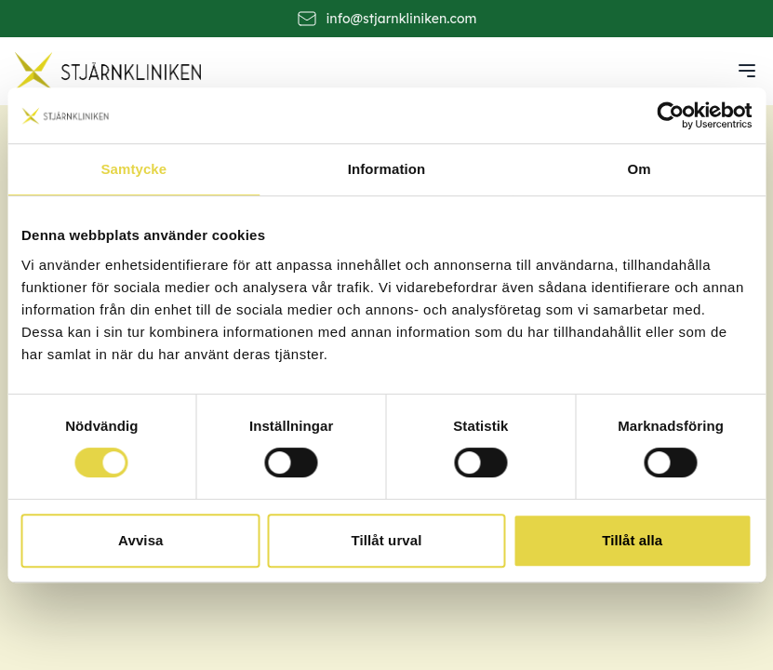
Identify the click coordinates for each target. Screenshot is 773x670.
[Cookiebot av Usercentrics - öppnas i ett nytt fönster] (670, 115)
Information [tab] (387, 169)
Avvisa (140, 540)
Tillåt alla (632, 540)
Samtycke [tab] (133, 169)
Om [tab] (639, 169)
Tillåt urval (387, 540)
